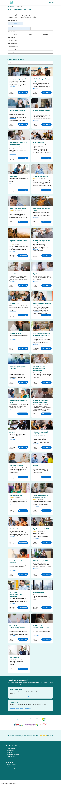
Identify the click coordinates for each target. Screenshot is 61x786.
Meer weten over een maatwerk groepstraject (20, 708)
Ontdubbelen (10, 752)
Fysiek (30, 23)
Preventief (45, 34)
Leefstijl (45, 23)
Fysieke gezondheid (11, 766)
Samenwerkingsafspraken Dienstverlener (8, 783)
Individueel (19, 29)
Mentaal (15, 23)
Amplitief (15, 34)
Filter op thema (11, 37)
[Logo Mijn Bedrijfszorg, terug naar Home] (11, 2)
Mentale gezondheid (11, 764)
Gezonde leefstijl (11, 769)
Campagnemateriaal (11, 756)
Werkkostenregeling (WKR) (13, 754)
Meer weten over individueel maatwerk (19, 696)
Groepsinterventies (11, 773)
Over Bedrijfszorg (11, 748)
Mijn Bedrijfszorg (11, 6)
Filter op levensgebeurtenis (14, 49)
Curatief (30, 34)
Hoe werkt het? (10, 750)
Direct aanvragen (23, 92)
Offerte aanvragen (46, 158)
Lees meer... (13, 86)
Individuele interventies (12, 771)
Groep (41, 29)
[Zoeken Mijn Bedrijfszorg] (53, 2)
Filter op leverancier (12, 43)
